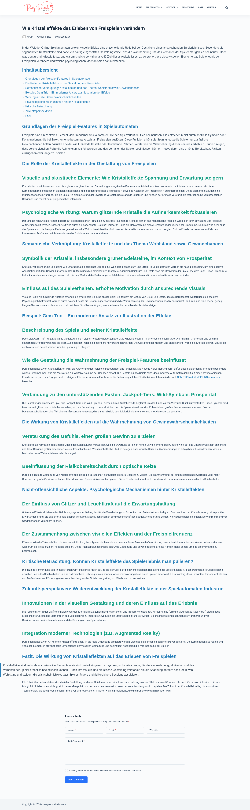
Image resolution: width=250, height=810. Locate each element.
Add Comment (76, 741)
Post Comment (76, 779)
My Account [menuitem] (188, 7)
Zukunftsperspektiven (38, 111)
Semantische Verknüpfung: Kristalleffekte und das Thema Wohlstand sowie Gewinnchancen (82, 88)
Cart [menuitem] (200, 7)
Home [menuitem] (139, 7)
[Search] (226, 7)
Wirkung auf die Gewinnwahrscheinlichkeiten (53, 97)
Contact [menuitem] (172, 7)
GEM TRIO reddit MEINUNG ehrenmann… (200, 377)
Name (72, 730)
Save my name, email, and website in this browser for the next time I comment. (105, 770)
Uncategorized (62, 37)
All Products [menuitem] (155, 7)
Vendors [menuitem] (211, 7)
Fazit (28, 115)
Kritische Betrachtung (38, 106)
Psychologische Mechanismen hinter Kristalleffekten (57, 101)
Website (153, 730)
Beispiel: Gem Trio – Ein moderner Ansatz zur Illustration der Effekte (67, 92)
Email (112, 730)
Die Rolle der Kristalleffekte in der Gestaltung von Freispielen (63, 83)
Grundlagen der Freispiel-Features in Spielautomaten (58, 78)
